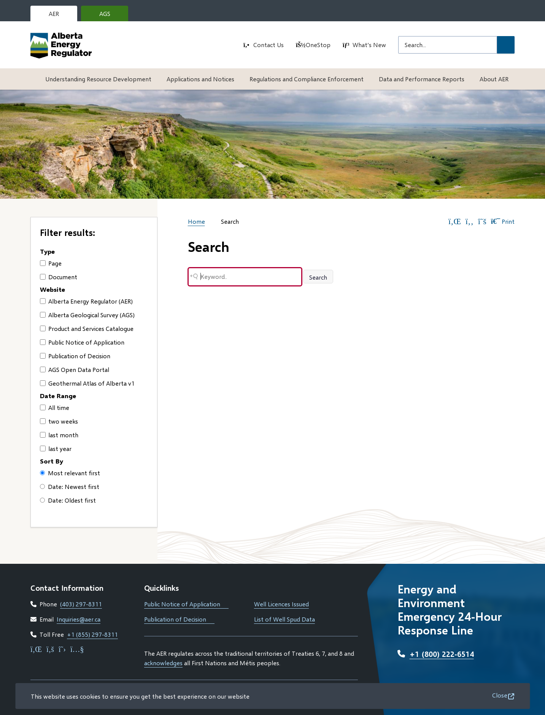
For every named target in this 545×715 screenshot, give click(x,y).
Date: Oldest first (68, 500)
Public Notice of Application (82, 342)
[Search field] (447, 45)
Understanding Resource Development (98, 78)
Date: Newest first (69, 486)
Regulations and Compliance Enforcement (306, 78)
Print (503, 221)
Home (196, 221)
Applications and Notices (200, 78)
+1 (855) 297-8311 (92, 634)
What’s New (369, 44)
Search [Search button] (318, 277)
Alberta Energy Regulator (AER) (86, 301)
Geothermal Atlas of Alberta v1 (87, 383)
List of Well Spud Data (284, 619)
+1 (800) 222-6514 (442, 653)
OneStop (318, 44)
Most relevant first (70, 472)
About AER (494, 78)
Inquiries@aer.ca (78, 619)
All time (54, 407)
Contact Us (268, 44)
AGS (110, 15)
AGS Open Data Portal (74, 369)
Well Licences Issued (281, 603)
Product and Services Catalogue (86, 328)
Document (58, 276)
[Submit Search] (506, 45)
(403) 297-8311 (81, 603)
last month (59, 434)
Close (499, 695)
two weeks (59, 421)
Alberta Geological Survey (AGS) (87, 314)
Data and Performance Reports (421, 78)
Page (51, 263)
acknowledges (163, 662)
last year (56, 448)
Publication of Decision (75, 355)
